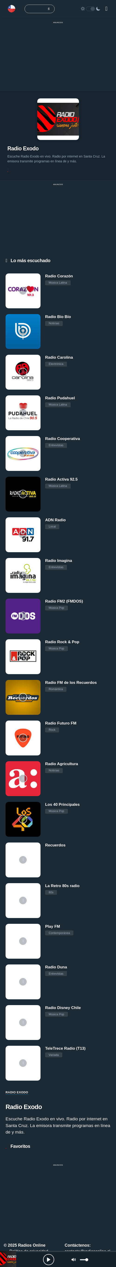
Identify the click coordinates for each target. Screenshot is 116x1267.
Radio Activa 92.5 (61, 479)
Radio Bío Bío (58, 317)
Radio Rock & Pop (62, 642)
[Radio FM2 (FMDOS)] (23, 616)
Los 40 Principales (62, 804)
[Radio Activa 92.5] (23, 494)
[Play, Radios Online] (48, 1259)
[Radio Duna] (23, 981)
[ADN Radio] (23, 534)
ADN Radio (55, 520)
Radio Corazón (59, 276)
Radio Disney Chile (63, 1008)
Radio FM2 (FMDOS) (64, 601)
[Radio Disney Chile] (23, 1022)
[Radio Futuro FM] (23, 738)
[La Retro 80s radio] (23, 900)
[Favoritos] (8, 170)
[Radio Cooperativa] (23, 453)
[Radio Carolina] (23, 372)
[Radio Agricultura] (23, 778)
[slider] (84, 1260)
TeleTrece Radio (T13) (65, 1048)
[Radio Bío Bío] (23, 331)
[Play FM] (23, 941)
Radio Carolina (59, 357)
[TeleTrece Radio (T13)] (23, 1063)
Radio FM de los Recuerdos (71, 682)
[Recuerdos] (23, 860)
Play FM (52, 926)
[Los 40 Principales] (23, 819)
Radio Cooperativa (62, 438)
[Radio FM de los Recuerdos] (23, 697)
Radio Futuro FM (60, 723)
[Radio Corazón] (23, 290)
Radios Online (31, 1245)
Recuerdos (55, 845)
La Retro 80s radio (62, 886)
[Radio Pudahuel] (23, 412)
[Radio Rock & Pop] (23, 656)
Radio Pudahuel (60, 398)
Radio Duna (56, 967)
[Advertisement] (58, 58)
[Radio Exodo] (8, 1259)
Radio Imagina (58, 560)
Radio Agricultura (61, 764)
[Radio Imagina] (23, 575)
